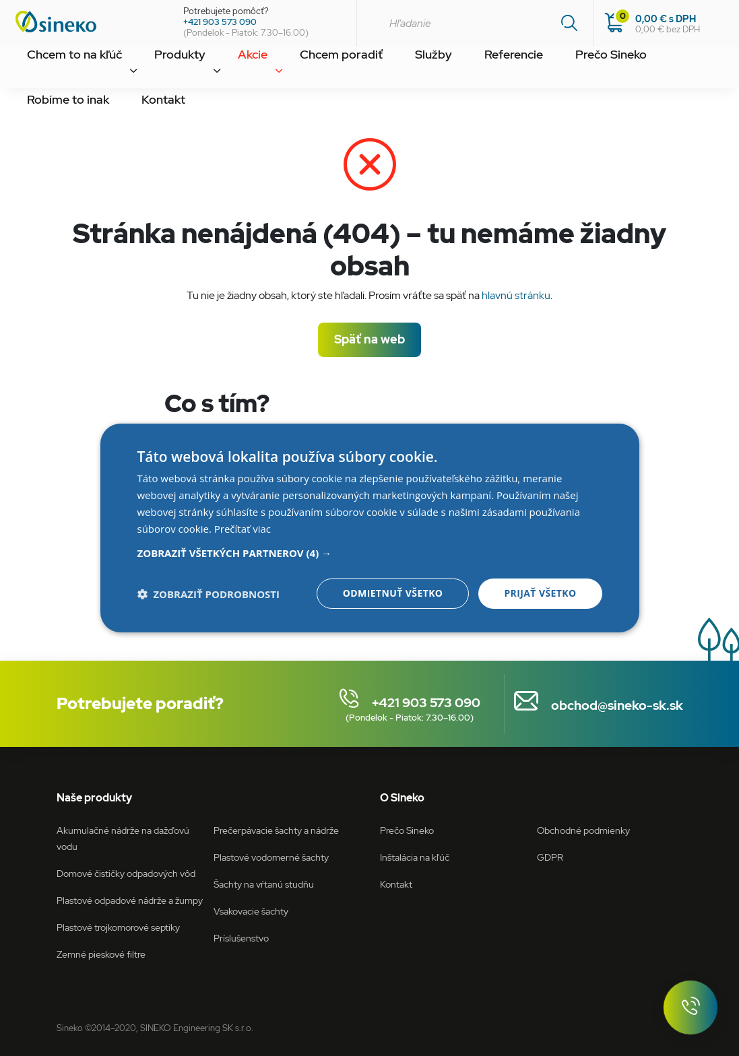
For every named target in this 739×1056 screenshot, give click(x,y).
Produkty (150, 70)
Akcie (208, 70)
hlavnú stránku (516, 295)
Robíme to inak (588, 70)
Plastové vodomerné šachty (271, 857)
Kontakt (666, 70)
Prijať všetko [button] (540, 593)
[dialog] (369, 528)
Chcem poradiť (279, 70)
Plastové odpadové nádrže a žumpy (130, 900)
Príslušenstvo (241, 937)
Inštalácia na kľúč (414, 857)
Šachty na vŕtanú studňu (264, 884)
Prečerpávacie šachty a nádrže (276, 830)
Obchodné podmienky (583, 830)
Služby (354, 70)
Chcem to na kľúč (64, 70)
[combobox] (474, 23)
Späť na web (369, 339)
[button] (369, 553)
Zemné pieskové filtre (101, 954)
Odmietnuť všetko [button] (393, 593)
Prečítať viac (242, 528)
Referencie (418, 70)
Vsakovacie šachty (251, 910)
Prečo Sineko (499, 70)
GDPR (550, 857)
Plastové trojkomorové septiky (118, 927)
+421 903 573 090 (220, 22)
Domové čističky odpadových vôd (126, 873)
